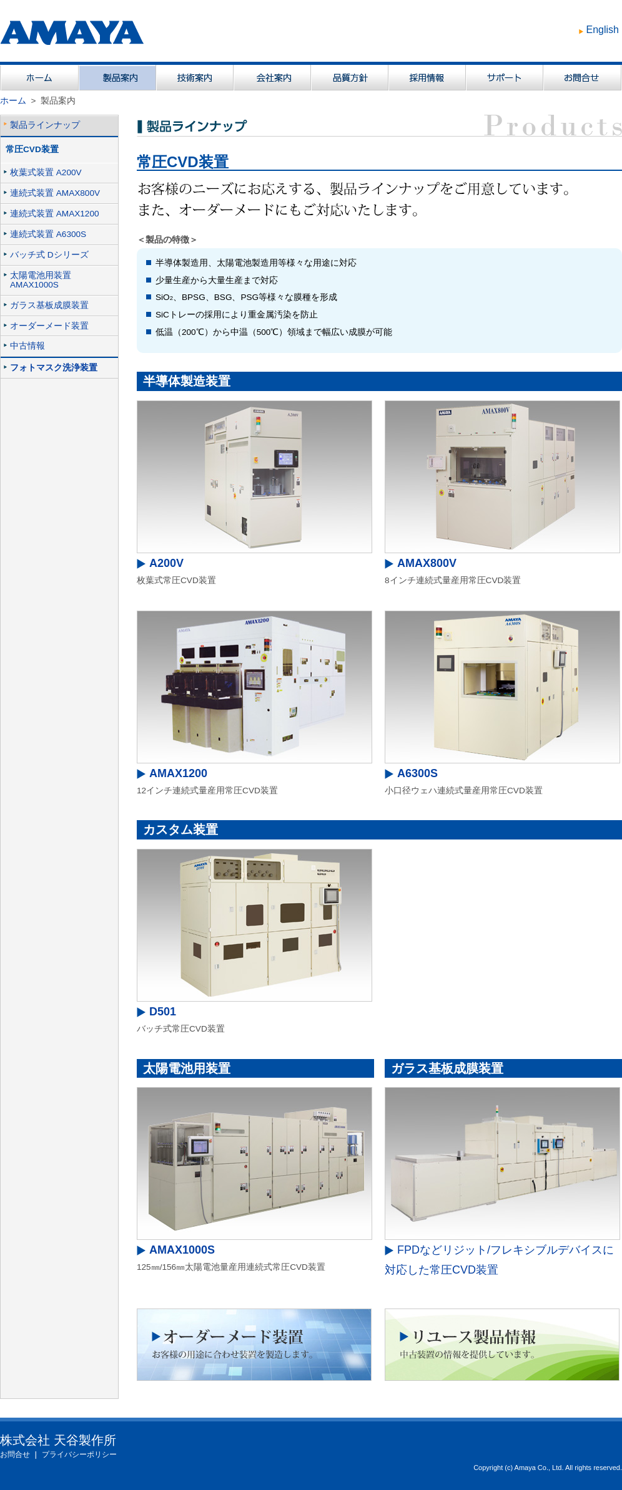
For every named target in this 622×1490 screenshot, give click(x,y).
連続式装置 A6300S (48, 234)
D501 (162, 1011)
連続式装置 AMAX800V (55, 193)
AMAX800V (427, 563)
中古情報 (27, 346)
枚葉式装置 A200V (46, 172)
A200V (166, 563)
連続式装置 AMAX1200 (54, 213)
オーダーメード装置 (49, 326)
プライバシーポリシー (79, 1454)
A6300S (417, 773)
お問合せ (15, 1454)
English (602, 29)
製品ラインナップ (45, 125)
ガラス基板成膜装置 (49, 305)
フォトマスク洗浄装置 (53, 367)
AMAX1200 (178, 773)
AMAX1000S (182, 1250)
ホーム (13, 100)
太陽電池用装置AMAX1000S (40, 280)
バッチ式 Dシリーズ (49, 254)
